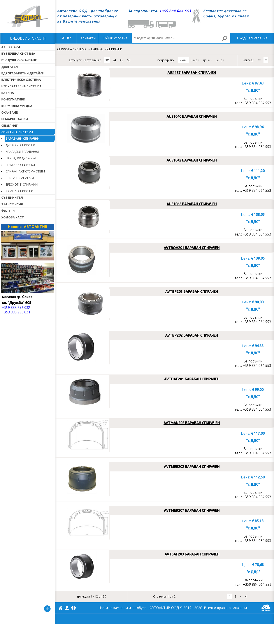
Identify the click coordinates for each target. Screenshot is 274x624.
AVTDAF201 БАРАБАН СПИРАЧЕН (191, 379)
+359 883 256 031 (16, 312)
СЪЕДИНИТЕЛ (12, 197)
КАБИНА (7, 93)
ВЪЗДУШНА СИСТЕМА (18, 53)
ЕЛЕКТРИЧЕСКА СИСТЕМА (21, 79)
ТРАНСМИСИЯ (12, 204)
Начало (28, 16)
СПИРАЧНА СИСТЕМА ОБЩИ (25, 171)
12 (107, 60)
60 (128, 60)
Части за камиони (113, 608)
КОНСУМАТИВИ (13, 99)
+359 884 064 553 (175, 11)
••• (259, 60)
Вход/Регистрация (252, 38)
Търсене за (226, 40)
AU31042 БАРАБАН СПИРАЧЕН (192, 160)
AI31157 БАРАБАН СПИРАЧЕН (191, 73)
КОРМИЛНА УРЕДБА (16, 106)
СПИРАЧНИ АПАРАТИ (20, 178)
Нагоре (47, 608)
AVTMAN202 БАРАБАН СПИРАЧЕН (191, 423)
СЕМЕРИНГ (9, 125)
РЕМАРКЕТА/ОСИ (14, 119)
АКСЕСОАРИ (10, 47)
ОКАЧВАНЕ (9, 112)
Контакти (88, 38)
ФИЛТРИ (8, 211)
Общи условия (115, 38)
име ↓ (195, 60)
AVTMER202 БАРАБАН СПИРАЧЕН (192, 467)
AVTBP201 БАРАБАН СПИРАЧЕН (191, 292)
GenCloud (266, 608)
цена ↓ (220, 60)
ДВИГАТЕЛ (9, 67)
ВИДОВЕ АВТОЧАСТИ (28, 38)
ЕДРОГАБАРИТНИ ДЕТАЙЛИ (22, 73)
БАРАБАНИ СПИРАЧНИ (22, 138)
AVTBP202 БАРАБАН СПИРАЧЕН (191, 335)
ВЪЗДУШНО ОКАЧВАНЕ (19, 60)
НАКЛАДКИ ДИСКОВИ (21, 158)
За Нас (66, 38)
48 (121, 60)
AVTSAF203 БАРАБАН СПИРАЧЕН (192, 554)
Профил (67, 608)
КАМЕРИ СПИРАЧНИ (19, 191)
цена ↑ (207, 60)
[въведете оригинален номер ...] (181, 38)
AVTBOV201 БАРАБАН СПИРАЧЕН (192, 248)
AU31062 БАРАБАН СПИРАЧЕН (192, 204)
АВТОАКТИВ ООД (60, 608)
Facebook (73, 608)
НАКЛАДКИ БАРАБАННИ (22, 151)
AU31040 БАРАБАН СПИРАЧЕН (192, 116)
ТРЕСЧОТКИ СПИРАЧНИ (22, 184)
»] (246, 596)
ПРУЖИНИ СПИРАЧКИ (20, 165)
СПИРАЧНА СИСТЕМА (17, 132)
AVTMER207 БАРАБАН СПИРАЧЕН (192, 510)
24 (114, 60)
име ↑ (183, 60)
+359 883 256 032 (16, 307)
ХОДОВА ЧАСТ (12, 217)
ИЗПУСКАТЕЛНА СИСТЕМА (21, 86)
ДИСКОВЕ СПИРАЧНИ (20, 145)
